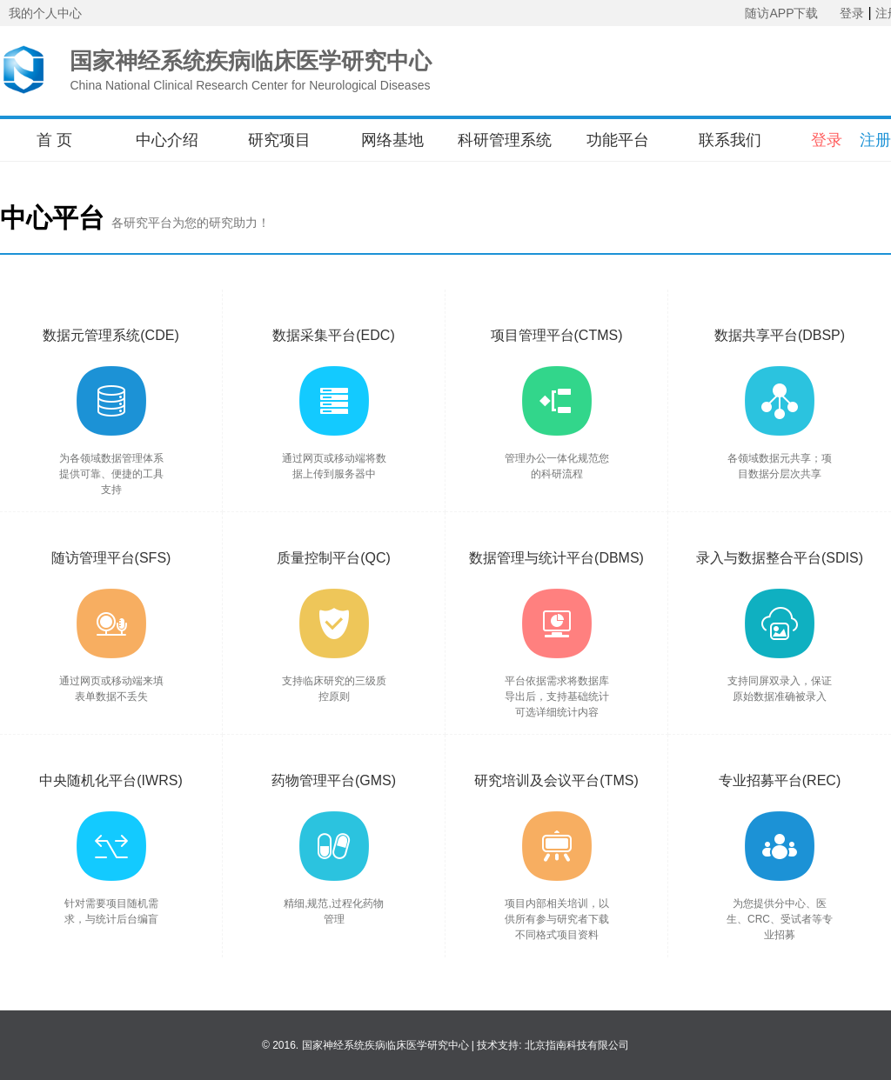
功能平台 (617, 140)
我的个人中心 (45, 13)
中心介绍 (167, 140)
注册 (875, 140)
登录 (852, 13)
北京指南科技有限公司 (577, 1045)
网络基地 (392, 140)
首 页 (54, 140)
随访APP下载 (781, 13)
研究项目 (279, 140)
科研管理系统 (505, 140)
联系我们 (730, 140)
